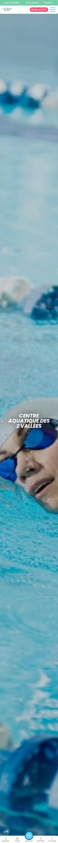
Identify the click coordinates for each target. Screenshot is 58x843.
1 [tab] (2, 420)
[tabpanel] (29, 421)
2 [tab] (2, 424)
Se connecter (32, 3)
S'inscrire (48, 2)
